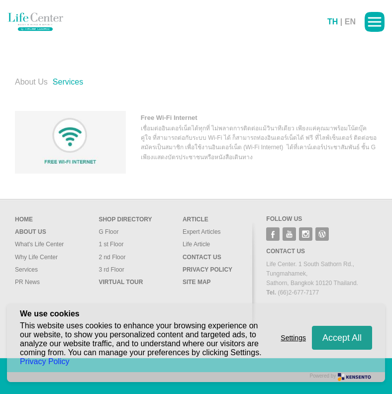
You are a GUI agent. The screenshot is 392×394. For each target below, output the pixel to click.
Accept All (342, 338)
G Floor (108, 231)
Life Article (196, 244)
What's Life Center (39, 244)
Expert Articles (202, 231)
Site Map (197, 282)
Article (195, 219)
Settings (293, 338)
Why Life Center (36, 257)
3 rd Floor (111, 269)
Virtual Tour (120, 282)
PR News (27, 282)
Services (26, 269)
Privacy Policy (207, 269)
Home (24, 219)
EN (350, 21)
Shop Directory (125, 219)
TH (332, 21)
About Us (31, 82)
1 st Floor (110, 244)
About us (30, 231)
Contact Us (202, 257)
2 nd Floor (111, 257)
